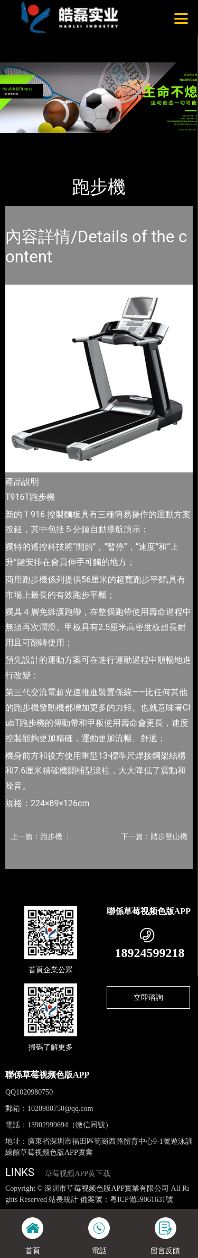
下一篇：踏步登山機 (154, 836)
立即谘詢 (148, 997)
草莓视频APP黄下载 (77, 1174)
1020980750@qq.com (60, 1109)
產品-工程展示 (62, 140)
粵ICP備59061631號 (141, 1200)
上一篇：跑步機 (36, 836)
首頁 (22, 140)
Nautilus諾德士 (119, 140)
